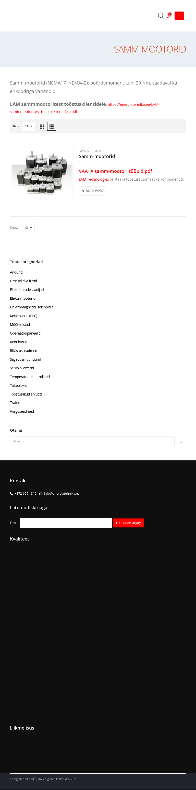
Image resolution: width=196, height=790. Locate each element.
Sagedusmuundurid (25, 359)
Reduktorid (18, 341)
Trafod (15, 402)
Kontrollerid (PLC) (23, 315)
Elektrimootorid (22, 298)
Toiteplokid (18, 385)
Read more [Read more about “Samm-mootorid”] (94, 191)
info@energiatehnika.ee (62, 494)
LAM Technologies (94, 179)
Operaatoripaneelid (25, 333)
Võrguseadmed (22, 411)
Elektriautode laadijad (27, 289)
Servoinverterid (22, 368)
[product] (42, 173)
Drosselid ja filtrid (23, 280)
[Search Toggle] (161, 15)
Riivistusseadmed (23, 350)
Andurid (16, 272)
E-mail (61, 523)
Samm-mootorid (90, 151)
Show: (16, 126)
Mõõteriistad (20, 324)
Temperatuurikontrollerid (30, 376)
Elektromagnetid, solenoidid (32, 307)
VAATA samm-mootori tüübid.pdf (116, 171)
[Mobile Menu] (179, 16)
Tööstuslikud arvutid (26, 394)
